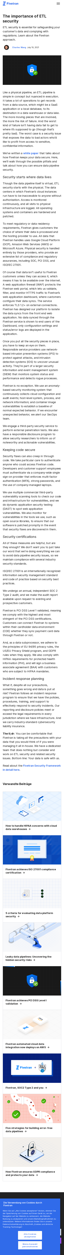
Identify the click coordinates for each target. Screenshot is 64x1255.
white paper (31, 153)
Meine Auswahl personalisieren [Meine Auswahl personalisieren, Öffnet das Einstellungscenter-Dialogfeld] (30, 1245)
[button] (58, 4)
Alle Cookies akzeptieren (30, 1235)
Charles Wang (19, 47)
